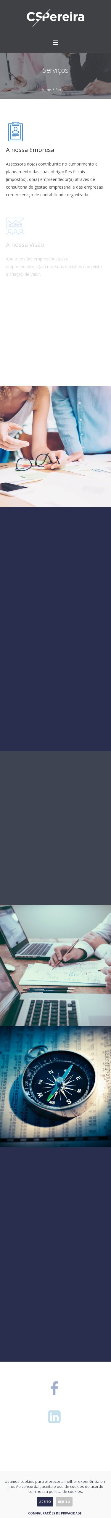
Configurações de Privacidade (55, 1513)
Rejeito (64, 1502)
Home (46, 89)
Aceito (45, 1502)
